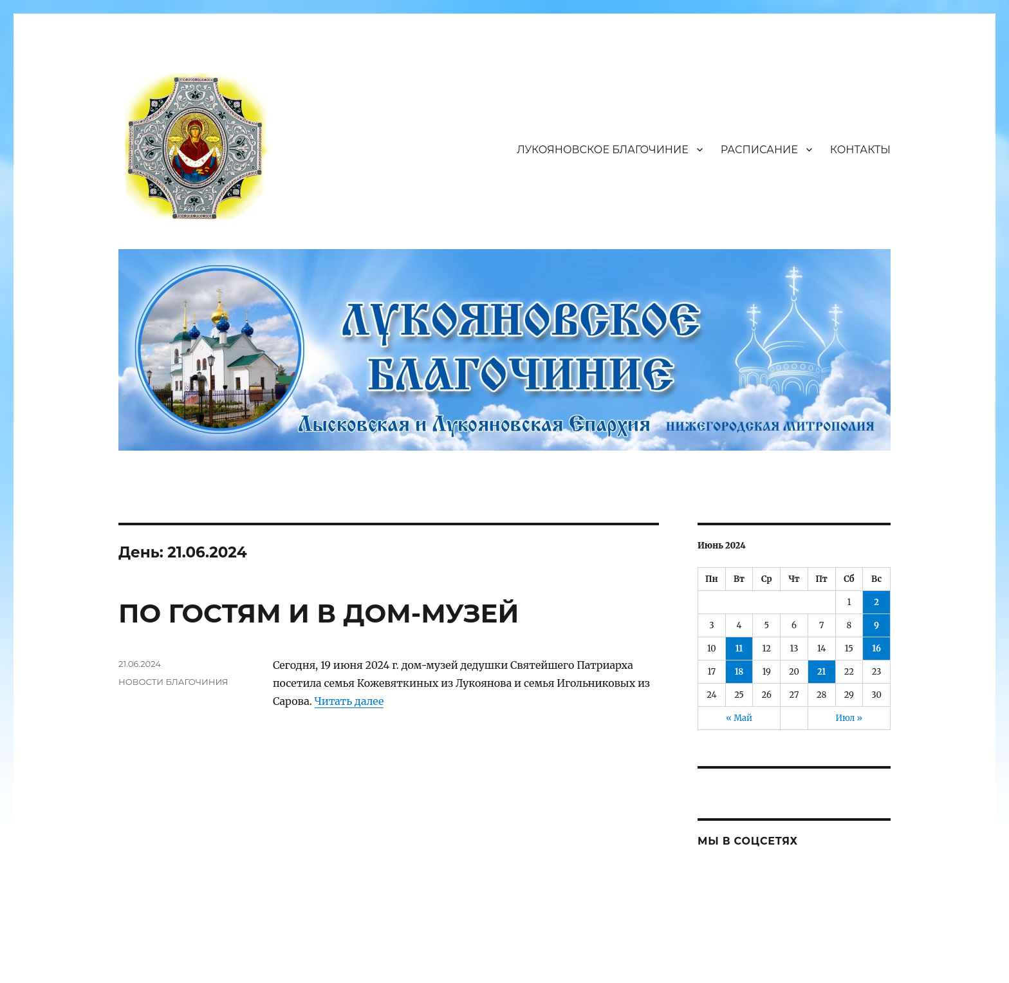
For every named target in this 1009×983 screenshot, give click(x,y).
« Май (739, 718)
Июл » (849, 718)
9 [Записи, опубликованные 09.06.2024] (876, 625)
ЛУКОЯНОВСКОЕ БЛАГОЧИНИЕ (603, 150)
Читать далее (349, 701)
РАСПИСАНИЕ (759, 150)
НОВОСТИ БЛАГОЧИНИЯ (173, 682)
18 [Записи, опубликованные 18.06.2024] (739, 671)
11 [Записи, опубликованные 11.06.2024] (739, 648)
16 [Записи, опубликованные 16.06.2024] (876, 648)
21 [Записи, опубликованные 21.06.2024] (821, 671)
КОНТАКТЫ (860, 150)
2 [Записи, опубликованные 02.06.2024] (876, 602)
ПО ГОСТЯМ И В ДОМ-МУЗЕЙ (318, 613)
